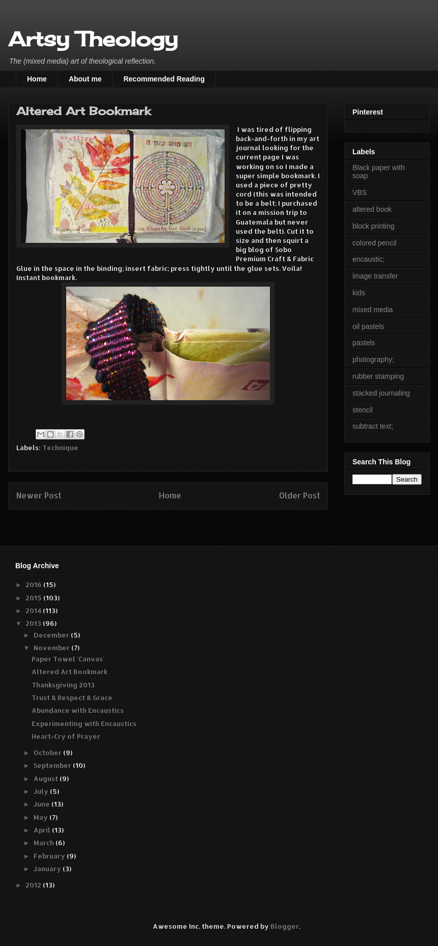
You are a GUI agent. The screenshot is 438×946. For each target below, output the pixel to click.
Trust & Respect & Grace (72, 697)
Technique (60, 447)
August (47, 778)
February (50, 856)
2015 (34, 598)
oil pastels (368, 326)
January (48, 869)
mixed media (372, 309)
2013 (34, 623)
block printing (373, 226)
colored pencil (374, 243)
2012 (34, 885)
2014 (34, 610)
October (48, 752)
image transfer (375, 276)
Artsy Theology (93, 38)
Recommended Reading (163, 79)
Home (37, 79)
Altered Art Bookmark (69, 671)
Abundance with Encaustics (78, 710)
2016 (34, 584)
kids (358, 293)
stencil (362, 410)
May (41, 817)
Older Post (299, 495)
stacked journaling (381, 393)
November (52, 648)
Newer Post (38, 495)
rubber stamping (378, 376)
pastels (363, 343)
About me (85, 79)
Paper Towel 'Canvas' (68, 659)
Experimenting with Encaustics (84, 723)
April (43, 830)
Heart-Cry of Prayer (66, 736)
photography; (373, 359)
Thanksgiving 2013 (63, 685)
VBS (359, 192)
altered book (372, 209)
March (45, 843)
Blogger (284, 926)
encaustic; (368, 259)
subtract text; (372, 426)
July (42, 791)
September (53, 765)
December (52, 635)
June (42, 804)
